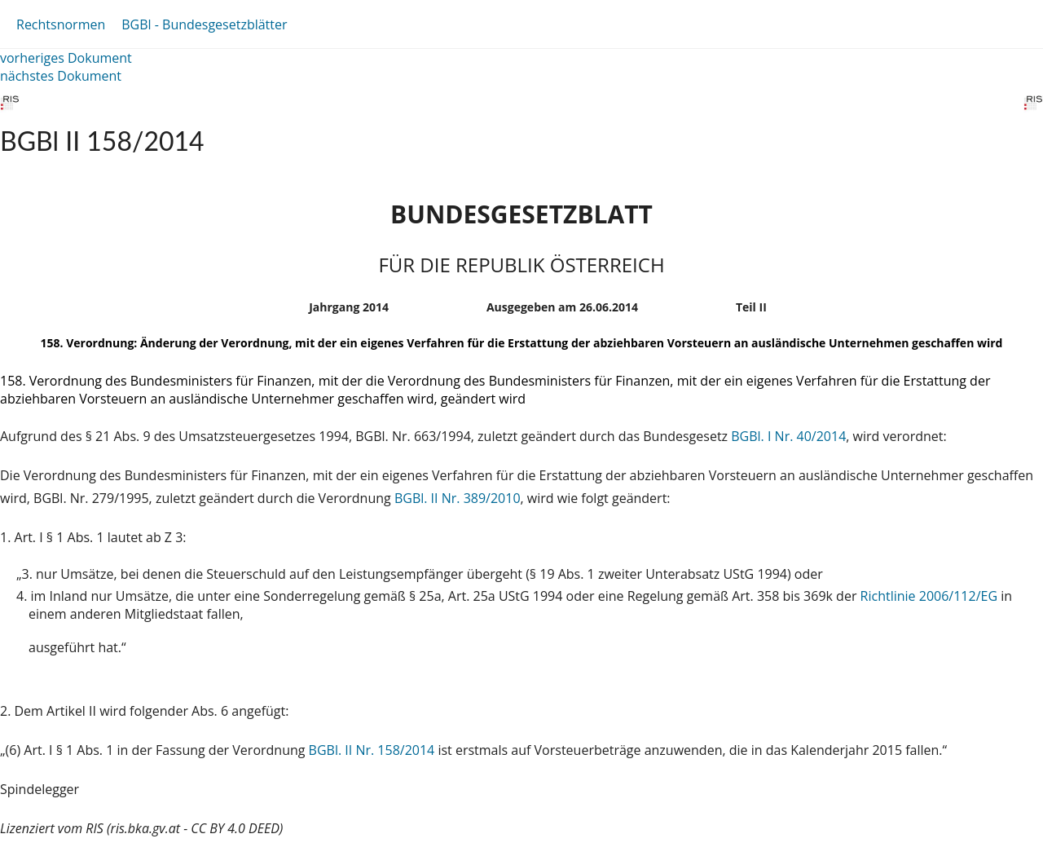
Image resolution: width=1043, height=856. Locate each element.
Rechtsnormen (60, 24)
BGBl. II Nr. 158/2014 (372, 750)
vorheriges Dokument (66, 58)
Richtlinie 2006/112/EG (930, 596)
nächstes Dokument (60, 76)
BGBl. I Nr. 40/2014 (788, 436)
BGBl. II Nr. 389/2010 (457, 498)
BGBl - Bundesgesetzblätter (204, 24)
